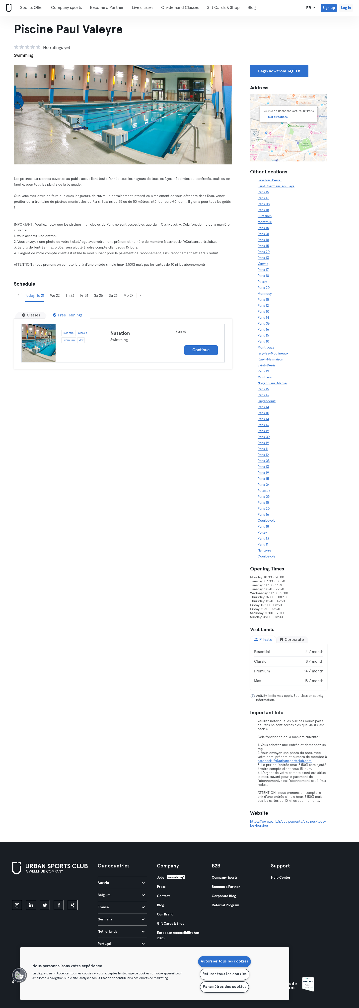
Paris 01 (263, 234)
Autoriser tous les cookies (224, 961)
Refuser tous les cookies (225, 974)
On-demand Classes (180, 8)
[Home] (7, 8)
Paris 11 (263, 449)
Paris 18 (263, 210)
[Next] (140, 295)
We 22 (55, 296)
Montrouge (266, 347)
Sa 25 (98, 296)
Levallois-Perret (270, 180)
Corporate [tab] (292, 639)
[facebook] (59, 905)
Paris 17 (263, 198)
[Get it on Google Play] (65, 888)
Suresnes (265, 216)
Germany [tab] (121, 919)
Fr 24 (84, 296)
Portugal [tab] (121, 944)
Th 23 (70, 296)
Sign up (329, 8)
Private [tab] (263, 639)
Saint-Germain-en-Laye (276, 186)
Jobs (160, 877)
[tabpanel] (288, 666)
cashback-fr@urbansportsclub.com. (285, 761)
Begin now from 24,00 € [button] (279, 71)
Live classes (142, 8)
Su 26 (113, 296)
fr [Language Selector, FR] (310, 7)
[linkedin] (31, 905)
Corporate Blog (224, 896)
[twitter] (45, 905)
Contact (163, 896)
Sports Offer (31, 8)
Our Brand (165, 914)
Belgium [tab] (121, 895)
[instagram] (17, 905)
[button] (19, 975)
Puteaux (264, 491)
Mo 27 (128, 296)
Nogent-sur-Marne (272, 383)
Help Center (280, 877)
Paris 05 (264, 461)
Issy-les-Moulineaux (273, 353)
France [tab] (121, 907)
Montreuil (265, 222)
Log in (346, 8)
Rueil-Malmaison (270, 359)
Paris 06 (264, 323)
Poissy (262, 282)
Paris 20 (264, 252)
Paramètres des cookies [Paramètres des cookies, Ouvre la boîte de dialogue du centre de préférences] (224, 987)
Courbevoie (267, 520)
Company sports (66, 8)
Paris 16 (263, 329)
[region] (154, 973)
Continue (201, 350)
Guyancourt (267, 401)
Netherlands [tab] (121, 932)
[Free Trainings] (67, 315)
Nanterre (264, 550)
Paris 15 (263, 192)
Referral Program (225, 905)
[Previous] (18, 295)
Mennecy (265, 294)
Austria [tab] (121, 883)
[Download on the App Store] (29, 888)
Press (161, 887)
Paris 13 (263, 258)
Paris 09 (264, 437)
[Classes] (31, 315)
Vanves (263, 264)
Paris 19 (263, 371)
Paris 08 (264, 204)
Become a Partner (107, 8)
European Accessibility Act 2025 (178, 935)
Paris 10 (263, 311)
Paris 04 (264, 485)
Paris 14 (263, 317)
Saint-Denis (266, 365)
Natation (120, 333)
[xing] (73, 905)
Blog (252, 8)
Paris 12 (263, 305)
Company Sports (224, 877)
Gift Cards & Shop (223, 8)
